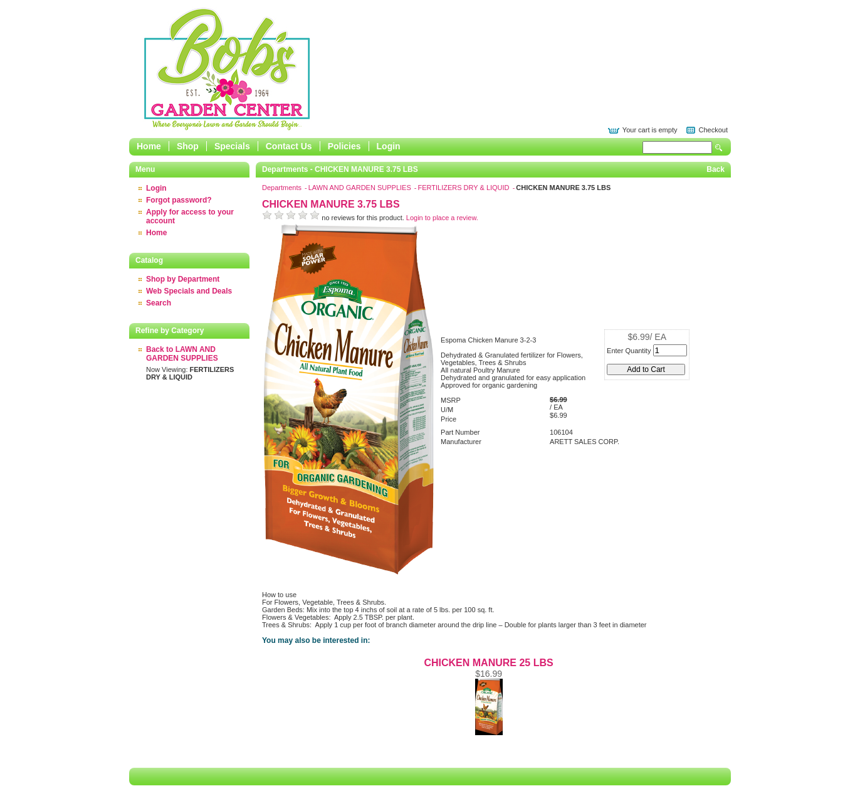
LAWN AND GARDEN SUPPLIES (360, 187)
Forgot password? (179, 200)
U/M (447, 409)
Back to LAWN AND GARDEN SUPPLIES (182, 354)
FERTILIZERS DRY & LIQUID (464, 187)
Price (448, 419)
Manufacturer (461, 441)
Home (149, 146)
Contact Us (289, 146)
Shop (188, 146)
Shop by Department (182, 279)
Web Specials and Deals (189, 291)
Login (389, 146)
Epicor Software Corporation (227, 69)
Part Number (460, 432)
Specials (232, 146)
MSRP (451, 400)
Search (719, 147)
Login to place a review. (442, 217)
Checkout (713, 130)
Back (715, 169)
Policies (344, 146)
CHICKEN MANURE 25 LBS (488, 662)
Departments (282, 187)
